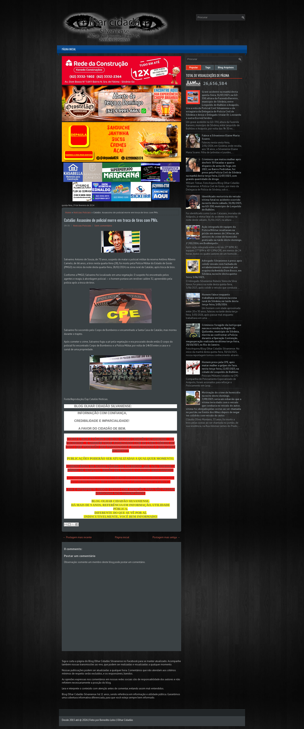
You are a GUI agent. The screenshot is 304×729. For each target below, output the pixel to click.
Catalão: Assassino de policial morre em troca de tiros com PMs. (111, 220)
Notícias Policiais (82, 212)
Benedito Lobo (108, 720)
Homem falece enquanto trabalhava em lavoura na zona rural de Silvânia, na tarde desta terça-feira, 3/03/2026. (220, 299)
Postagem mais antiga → (166, 537)
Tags (208, 67)
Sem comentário (103, 225)
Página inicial (69, 49)
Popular (193, 67)
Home (68, 212)
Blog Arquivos (226, 67)
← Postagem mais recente (77, 537)
